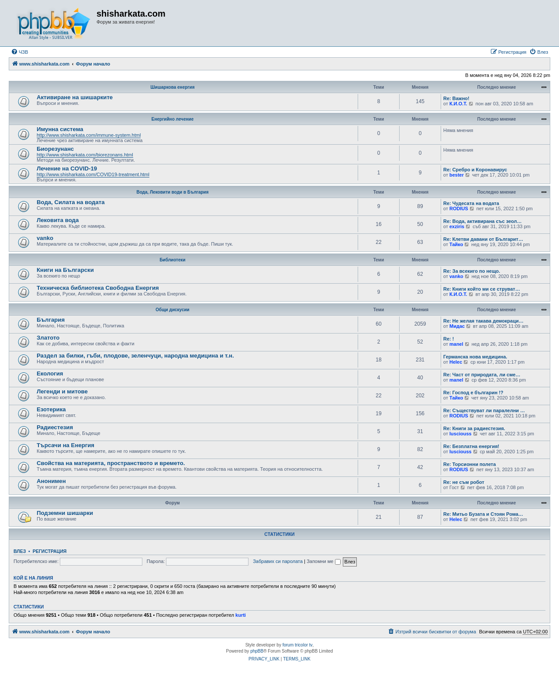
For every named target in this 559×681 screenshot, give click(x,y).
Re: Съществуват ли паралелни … (484, 410)
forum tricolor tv (298, 645)
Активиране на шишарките (75, 97)
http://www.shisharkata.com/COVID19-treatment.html (93, 174)
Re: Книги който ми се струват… (481, 289)
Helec (455, 362)
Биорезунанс (55, 149)
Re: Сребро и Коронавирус (475, 169)
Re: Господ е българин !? (473, 392)
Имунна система (60, 129)
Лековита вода (58, 220)
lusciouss (460, 433)
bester (456, 174)
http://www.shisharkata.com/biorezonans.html (85, 154)
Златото (48, 337)
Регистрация (50, 551)
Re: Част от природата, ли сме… (481, 374)
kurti (240, 615)
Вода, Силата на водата (71, 202)
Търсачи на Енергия (65, 445)
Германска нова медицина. (475, 356)
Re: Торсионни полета (469, 464)
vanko (45, 238)
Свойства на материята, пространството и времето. (111, 463)
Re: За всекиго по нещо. (471, 271)
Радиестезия (55, 427)
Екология (50, 373)
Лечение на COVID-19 (67, 168)
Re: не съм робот (463, 482)
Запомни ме (323, 561)
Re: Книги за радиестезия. (474, 428)
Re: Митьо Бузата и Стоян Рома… (483, 514)
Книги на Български (65, 270)
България (51, 319)
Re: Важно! (456, 98)
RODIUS (458, 208)
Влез (20, 551)
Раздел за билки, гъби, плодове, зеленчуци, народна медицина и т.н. (135, 355)
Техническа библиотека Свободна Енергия (98, 288)
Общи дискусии (172, 309)
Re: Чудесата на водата (471, 203)
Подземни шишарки (65, 513)
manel (456, 344)
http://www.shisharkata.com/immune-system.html (89, 135)
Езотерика (51, 409)
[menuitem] (19, 52)
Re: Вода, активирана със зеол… (482, 221)
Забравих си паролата (278, 561)
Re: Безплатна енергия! (471, 446)
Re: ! (448, 338)
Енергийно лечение (172, 119)
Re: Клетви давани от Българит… (483, 239)
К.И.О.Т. (458, 103)
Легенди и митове (62, 391)
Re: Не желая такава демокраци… (483, 320)
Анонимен (51, 481)
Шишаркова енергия (173, 87)
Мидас (457, 326)
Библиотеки (172, 259)
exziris (456, 226)
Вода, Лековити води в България (172, 192)
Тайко (456, 244)
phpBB (256, 651)
